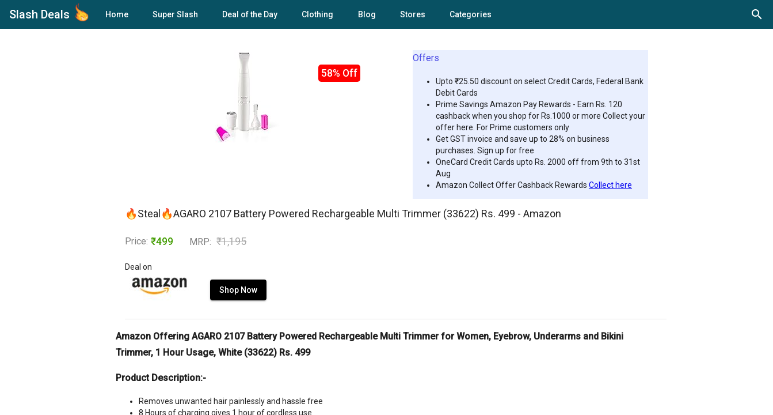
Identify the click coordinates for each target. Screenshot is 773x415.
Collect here (610, 185)
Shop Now (238, 290)
